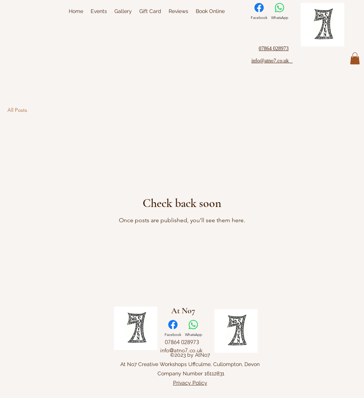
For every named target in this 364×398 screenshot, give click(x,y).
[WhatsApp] (279, 11)
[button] (355, 58)
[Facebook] (259, 11)
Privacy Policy (190, 383)
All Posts (17, 110)
